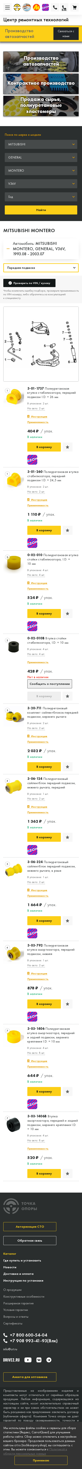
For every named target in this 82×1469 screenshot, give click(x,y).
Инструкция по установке (23, 1280)
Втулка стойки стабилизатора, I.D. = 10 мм (48, 640)
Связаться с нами (66, 33)
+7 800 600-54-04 (25, 1335)
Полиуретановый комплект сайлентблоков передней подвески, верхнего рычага (52, 712)
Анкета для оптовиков (29, 1377)
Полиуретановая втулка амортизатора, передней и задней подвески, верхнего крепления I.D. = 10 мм (51, 1035)
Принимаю (41, 1460)
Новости (9, 1267)
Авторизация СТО (30, 1226)
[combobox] (41, 144)
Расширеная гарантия (18, 1303)
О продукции (12, 1290)
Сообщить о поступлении (50, 684)
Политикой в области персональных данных (35, 1451)
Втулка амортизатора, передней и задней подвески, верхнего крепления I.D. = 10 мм (52, 1122)
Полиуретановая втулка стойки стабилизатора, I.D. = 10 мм (52, 559)
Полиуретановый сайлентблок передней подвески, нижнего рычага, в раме (51, 866)
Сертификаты (12, 1323)
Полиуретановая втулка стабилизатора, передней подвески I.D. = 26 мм (51, 393)
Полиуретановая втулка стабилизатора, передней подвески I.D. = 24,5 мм (53, 476)
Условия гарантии (15, 1310)
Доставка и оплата (18, 1274)
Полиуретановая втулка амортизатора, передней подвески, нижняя (51, 949)
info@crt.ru (10, 1349)
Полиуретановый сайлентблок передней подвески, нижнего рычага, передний (51, 783)
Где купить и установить (22, 1260)
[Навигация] (41, 267)
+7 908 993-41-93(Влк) (30, 1341)
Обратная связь (29, 1240)
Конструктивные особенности (23, 1296)
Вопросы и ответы (15, 1316)
